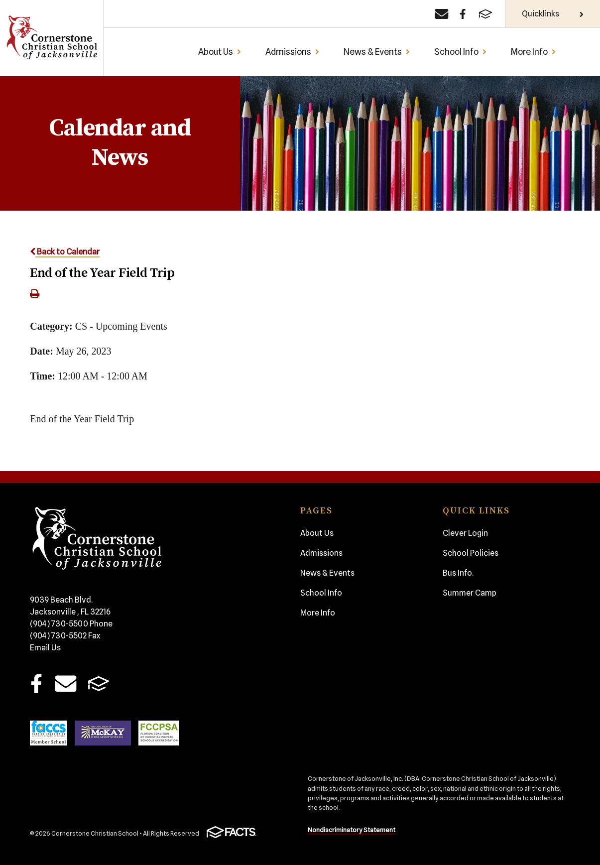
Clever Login (465, 533)
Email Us (45, 647)
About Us (219, 51)
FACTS (99, 683)
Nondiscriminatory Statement (351, 830)
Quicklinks (553, 13)
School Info (460, 51)
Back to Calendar (65, 251)
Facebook (36, 683)
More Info (533, 51)
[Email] (442, 14)
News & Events (377, 51)
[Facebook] (463, 14)
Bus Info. (458, 573)
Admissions (292, 51)
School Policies (470, 553)
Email (65, 683)
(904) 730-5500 (71, 623)
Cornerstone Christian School (51, 38)
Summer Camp (469, 593)
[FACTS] (485, 14)
